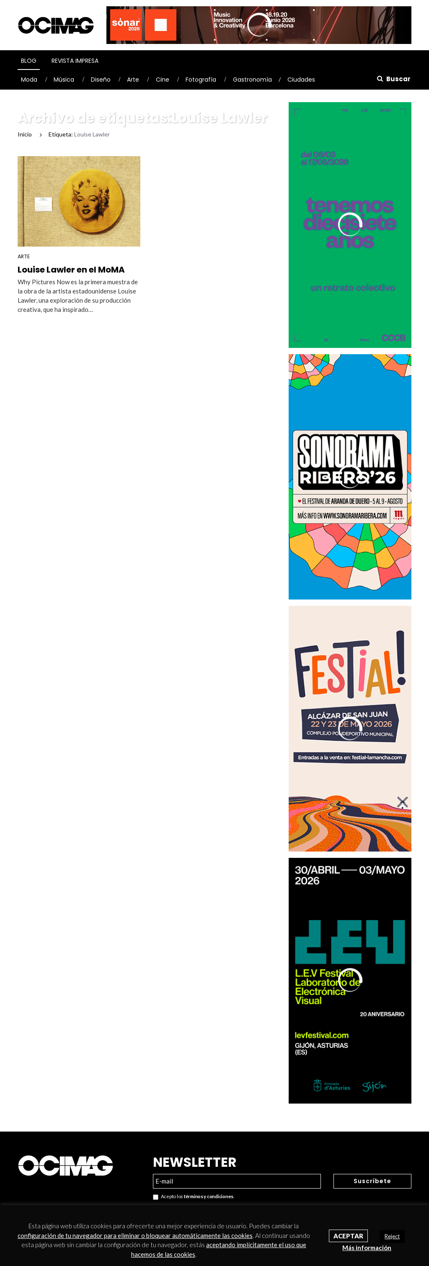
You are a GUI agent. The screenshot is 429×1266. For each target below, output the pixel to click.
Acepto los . (193, 1197)
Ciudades (301, 79)
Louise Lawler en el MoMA (71, 270)
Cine (162, 79)
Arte (133, 79)
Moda (29, 79)
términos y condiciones (208, 1196)
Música (64, 79)
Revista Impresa (75, 61)
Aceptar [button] (348, 1236)
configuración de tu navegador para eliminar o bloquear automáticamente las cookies (135, 1235)
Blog (28, 61)
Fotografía (201, 79)
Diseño (101, 79)
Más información (366, 1247)
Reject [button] (392, 1236)
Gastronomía (252, 79)
